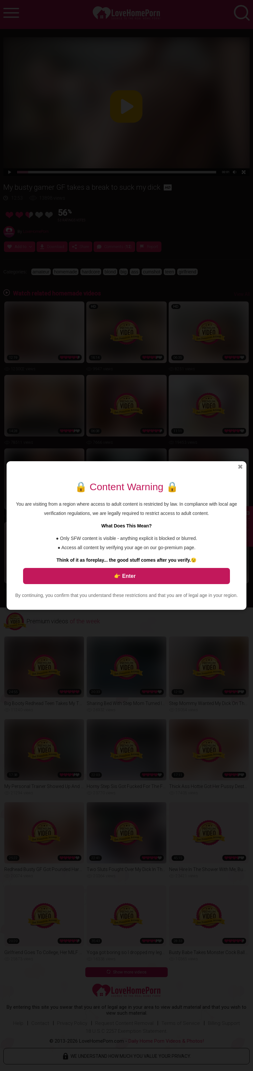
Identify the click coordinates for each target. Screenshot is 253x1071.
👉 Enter (124, 576)
